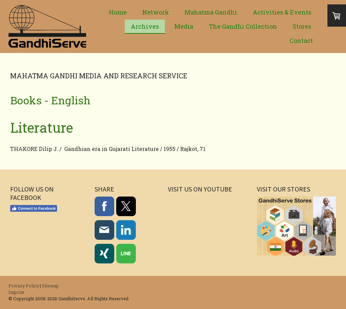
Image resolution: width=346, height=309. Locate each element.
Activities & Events (282, 12)
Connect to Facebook (33, 208)
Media (183, 26)
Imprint (16, 292)
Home (118, 12)
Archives (145, 26)
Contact (301, 40)
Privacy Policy (23, 285)
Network (155, 12)
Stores (302, 26)
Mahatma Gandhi (210, 12)
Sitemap (50, 285)
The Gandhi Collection (243, 26)
